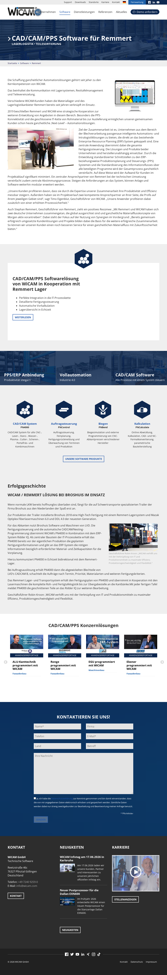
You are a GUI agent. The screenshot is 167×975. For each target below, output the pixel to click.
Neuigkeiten (70, 930)
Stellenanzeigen (125, 899)
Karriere (105, 2)
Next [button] (161, 661)
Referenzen (105, 12)
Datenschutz (137, 961)
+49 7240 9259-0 (28, 882)
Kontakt (116, 2)
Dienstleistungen (84, 12)
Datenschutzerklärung (62, 798)
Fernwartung (137, 2)
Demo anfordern (147, 12)
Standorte (94, 2)
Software (64, 12)
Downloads (80, 2)
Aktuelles (121, 12)
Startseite (12, 63)
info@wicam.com (26, 886)
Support (68, 2)
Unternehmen (47, 12)
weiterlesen (23, 317)
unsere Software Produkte (83, 458)
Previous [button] (5, 661)
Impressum (151, 961)
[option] (27, 658)
